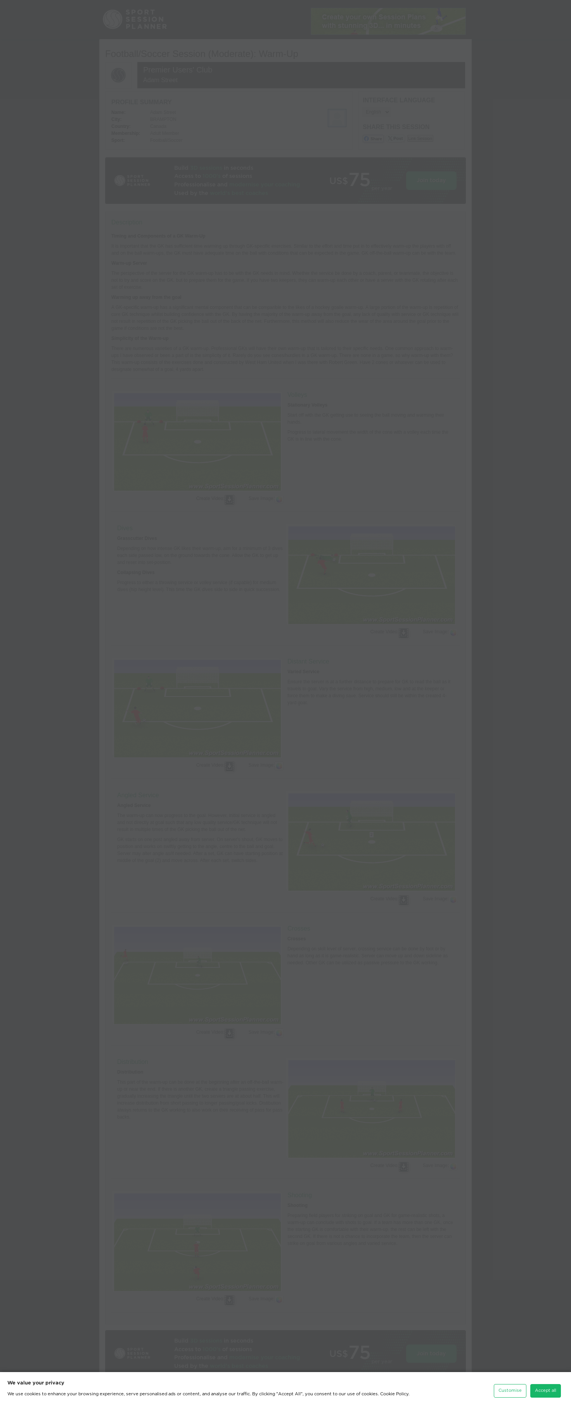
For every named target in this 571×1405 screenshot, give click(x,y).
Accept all (545, 1385)
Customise (510, 1385)
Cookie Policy (394, 1389)
